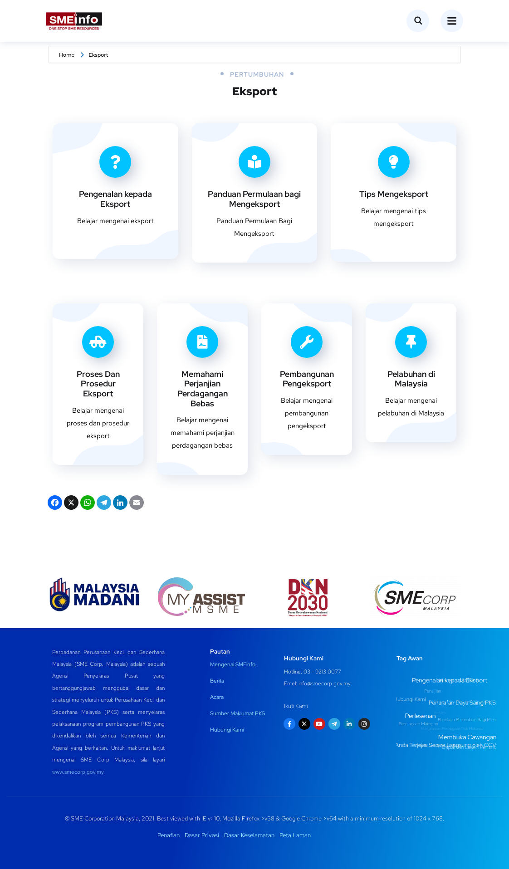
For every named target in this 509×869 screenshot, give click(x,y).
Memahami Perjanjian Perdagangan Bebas (202, 389)
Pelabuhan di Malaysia (411, 379)
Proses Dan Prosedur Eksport (98, 384)
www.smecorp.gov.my (78, 772)
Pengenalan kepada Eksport (115, 199)
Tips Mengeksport (393, 194)
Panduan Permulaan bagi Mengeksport (254, 199)
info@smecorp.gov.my (325, 683)
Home (66, 55)
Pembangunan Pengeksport (307, 379)
